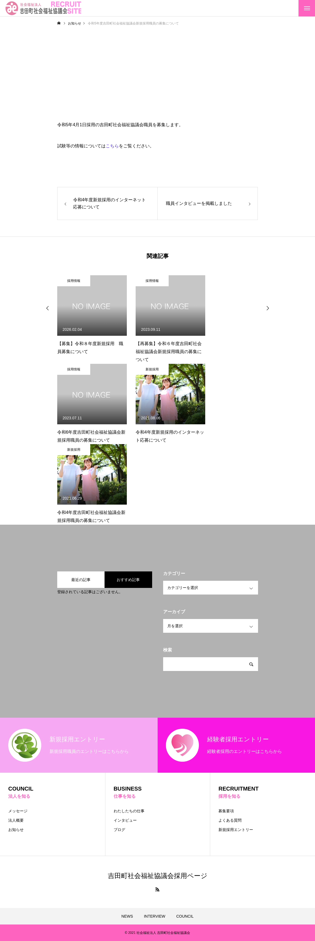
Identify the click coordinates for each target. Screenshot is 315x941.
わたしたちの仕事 (129, 811)
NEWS (127, 916)
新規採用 (152, 369)
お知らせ (16, 830)
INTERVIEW (154, 916)
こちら (112, 146)
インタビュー (125, 820)
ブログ (119, 830)
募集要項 (226, 811)
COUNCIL (185, 916)
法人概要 (16, 820)
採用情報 (73, 281)
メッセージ (18, 811)
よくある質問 (230, 820)
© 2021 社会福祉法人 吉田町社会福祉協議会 (157, 933)
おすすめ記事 (128, 579)
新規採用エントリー (235, 830)
